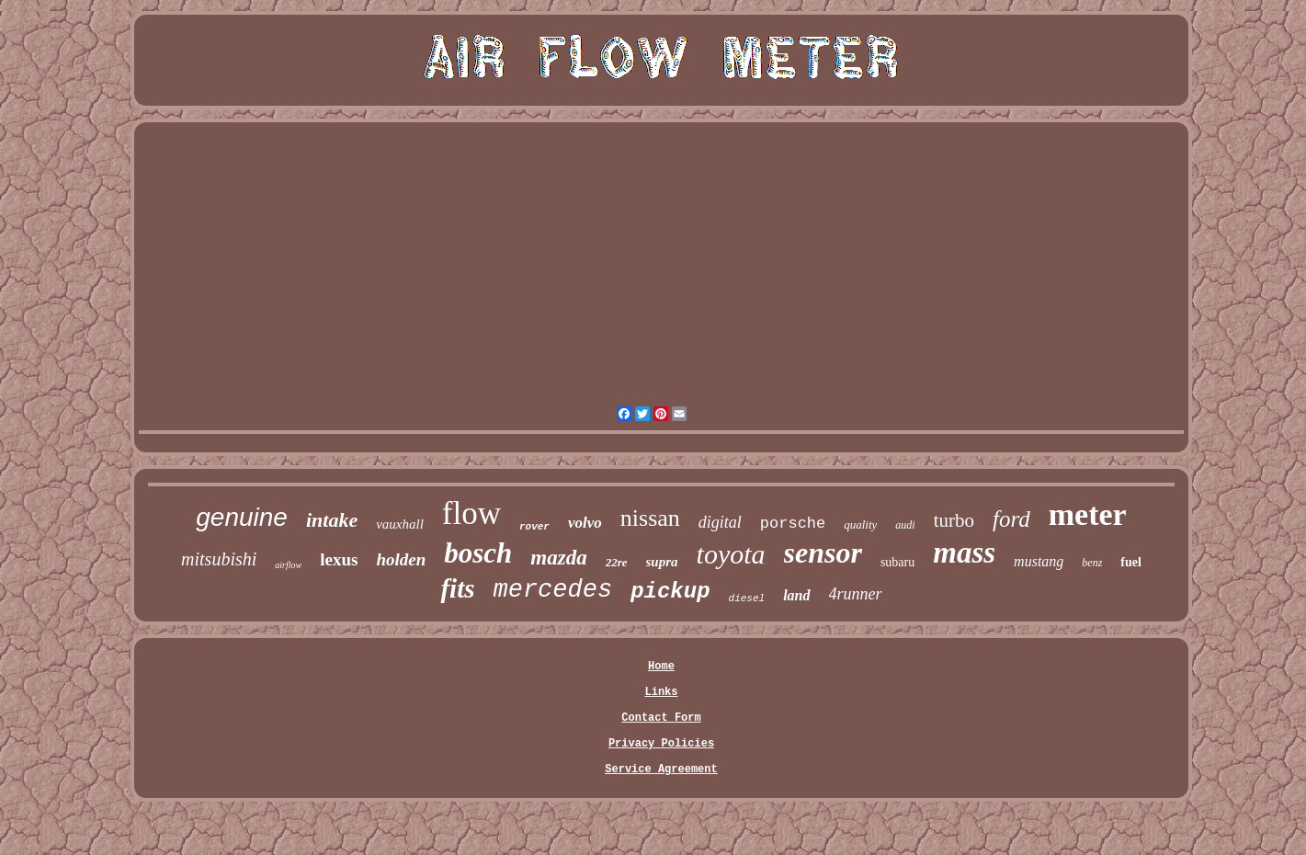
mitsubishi (218, 559)
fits (457, 588)
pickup (670, 591)
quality (860, 524)
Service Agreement (661, 769)
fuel (1130, 562)
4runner (855, 594)
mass (964, 552)
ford (1011, 519)
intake (332, 519)
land (796, 595)
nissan (650, 518)
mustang (1038, 561)
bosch (478, 553)
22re (617, 562)
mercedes (553, 590)
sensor (823, 552)
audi (904, 525)
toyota (731, 554)
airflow (288, 565)
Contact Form (660, 718)
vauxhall (400, 524)
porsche (792, 523)
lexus (339, 559)
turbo (954, 520)
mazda (558, 557)
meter (1088, 514)
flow (471, 513)
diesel (747, 598)
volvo (585, 522)
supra (662, 561)
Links (660, 692)
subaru (897, 562)
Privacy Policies (661, 743)
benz (1092, 562)
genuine (242, 517)
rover (534, 526)
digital (720, 522)
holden (401, 559)
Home (661, 666)
